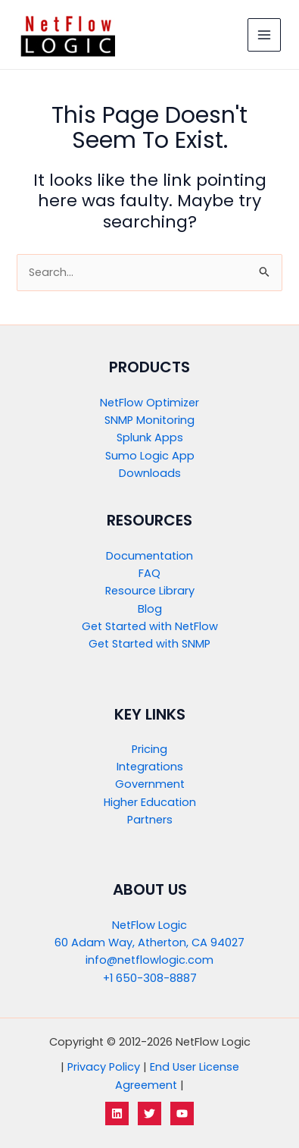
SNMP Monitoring (149, 420)
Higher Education (150, 802)
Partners (150, 819)
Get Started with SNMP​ (149, 643)
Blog (150, 608)
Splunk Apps (150, 437)
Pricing (149, 749)
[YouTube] (182, 1113)
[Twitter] (149, 1113)
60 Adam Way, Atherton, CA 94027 (149, 942)
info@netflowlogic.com (149, 960)
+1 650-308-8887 (150, 978)
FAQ (149, 573)
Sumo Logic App (150, 455)
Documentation (149, 555)
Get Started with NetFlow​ (150, 626)
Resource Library (150, 590)
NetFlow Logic (149, 925)
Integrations (150, 766)
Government (150, 784)
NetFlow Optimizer (149, 402)
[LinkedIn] (117, 1113)
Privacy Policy (103, 1066)
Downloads (150, 473)
